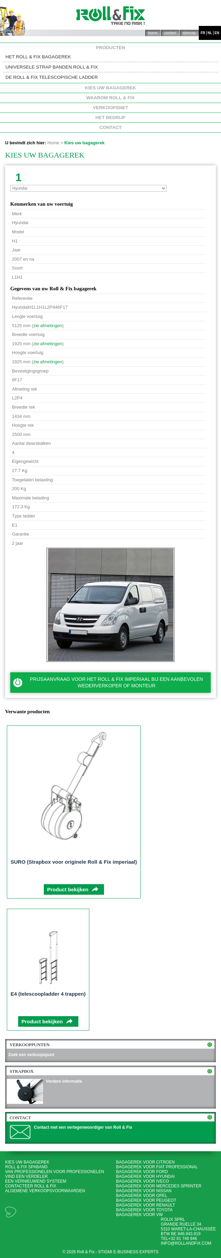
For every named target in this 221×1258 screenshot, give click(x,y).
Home (153, 33)
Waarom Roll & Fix (110, 98)
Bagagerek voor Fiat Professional (157, 1167)
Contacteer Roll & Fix (30, 1186)
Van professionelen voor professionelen (54, 1171)
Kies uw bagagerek (110, 88)
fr (202, 33)
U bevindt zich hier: (25, 142)
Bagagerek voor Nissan (143, 1190)
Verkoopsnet (110, 108)
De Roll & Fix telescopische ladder (51, 77)
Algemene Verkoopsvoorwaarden (45, 1190)
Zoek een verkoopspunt (31, 1054)
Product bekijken (68, 889)
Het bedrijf (110, 118)
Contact (170, 33)
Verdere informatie (64, 1081)
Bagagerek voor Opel (141, 1195)
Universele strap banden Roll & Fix (51, 67)
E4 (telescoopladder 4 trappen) (48, 994)
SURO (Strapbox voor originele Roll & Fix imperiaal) (74, 862)
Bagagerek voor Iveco (142, 1181)
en (216, 33)
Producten (110, 48)
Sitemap (189, 33)
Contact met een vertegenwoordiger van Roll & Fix (83, 1127)
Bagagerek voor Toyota (144, 1210)
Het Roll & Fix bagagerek (38, 56)
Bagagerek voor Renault (145, 1205)
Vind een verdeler (26, 1176)
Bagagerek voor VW (139, 1214)
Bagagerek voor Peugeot (146, 1200)
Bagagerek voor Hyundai (145, 1176)
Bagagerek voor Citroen (145, 1162)
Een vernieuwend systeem (35, 1181)
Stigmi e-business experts (128, 1251)
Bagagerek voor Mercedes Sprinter (158, 1186)
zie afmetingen (47, 325)
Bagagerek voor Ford (142, 1171)
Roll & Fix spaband (26, 1167)
